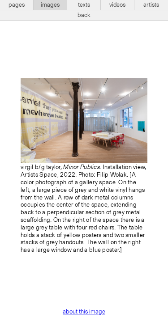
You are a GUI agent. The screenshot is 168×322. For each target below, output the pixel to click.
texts (84, 5)
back (84, 15)
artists (151, 5)
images (50, 5)
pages (17, 5)
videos (117, 5)
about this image (84, 312)
